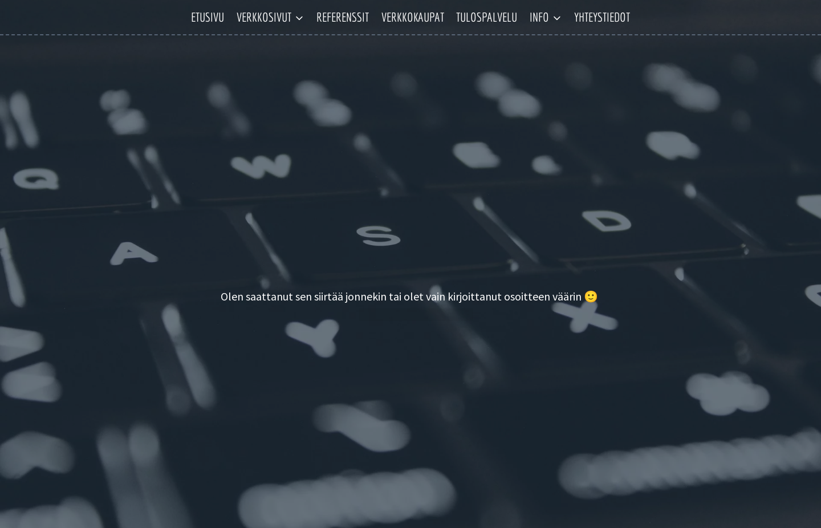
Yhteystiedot (602, 17)
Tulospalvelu (486, 17)
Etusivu (207, 17)
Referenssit (342, 17)
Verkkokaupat (412, 17)
